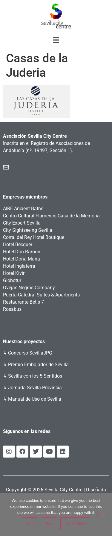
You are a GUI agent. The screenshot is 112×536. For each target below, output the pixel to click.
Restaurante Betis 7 (23, 302)
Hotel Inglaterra (19, 266)
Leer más (75, 523)
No (49, 523)
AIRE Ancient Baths (23, 208)
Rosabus (12, 309)
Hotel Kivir (13, 273)
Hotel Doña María (21, 259)
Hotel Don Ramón (21, 252)
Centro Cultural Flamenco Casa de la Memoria (51, 216)
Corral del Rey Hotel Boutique (33, 237)
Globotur (12, 280)
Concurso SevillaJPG (30, 353)
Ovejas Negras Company (29, 287)
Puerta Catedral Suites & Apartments (41, 295)
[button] (56, 40)
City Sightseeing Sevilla (27, 230)
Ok (30, 523)
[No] (102, 514)
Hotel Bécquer (17, 244)
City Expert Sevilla (22, 223)
